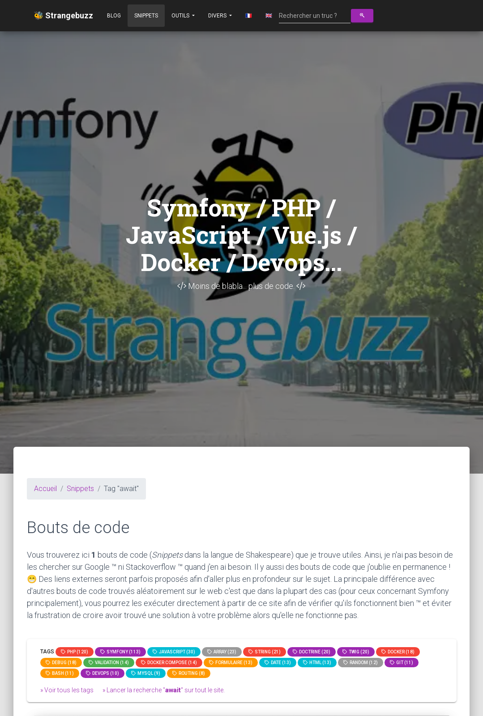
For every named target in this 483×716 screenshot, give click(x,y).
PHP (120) (74, 651)
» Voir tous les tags (67, 690)
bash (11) (60, 673)
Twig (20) (355, 651)
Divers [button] (218, 16)
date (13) (278, 662)
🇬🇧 (268, 16)
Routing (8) (188, 673)
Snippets (146, 16)
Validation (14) (109, 662)
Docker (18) (398, 651)
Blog (114, 16)
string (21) (264, 651)
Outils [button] (181, 16)
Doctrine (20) (311, 651)
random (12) (360, 662)
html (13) (317, 662)
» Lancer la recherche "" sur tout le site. (164, 690)
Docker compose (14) (169, 662)
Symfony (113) (120, 651)
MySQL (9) (145, 673)
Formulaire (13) (230, 662)
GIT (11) (401, 662)
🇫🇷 (248, 16)
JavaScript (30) (174, 651)
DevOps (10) (102, 673)
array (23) (221, 651)
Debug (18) (61, 662)
